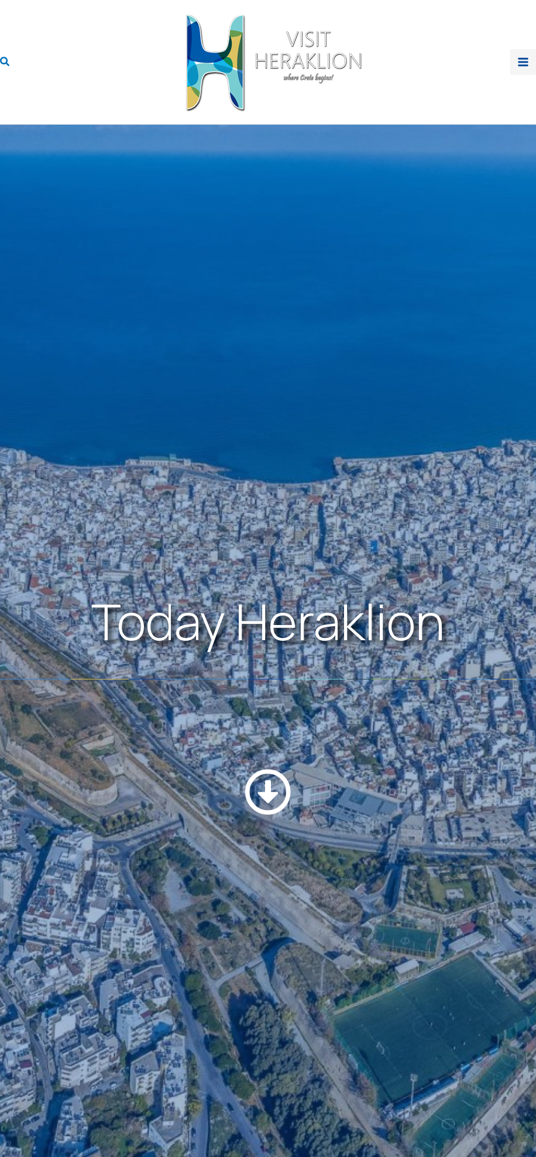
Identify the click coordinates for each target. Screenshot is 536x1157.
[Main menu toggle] (523, 62)
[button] (5, 62)
